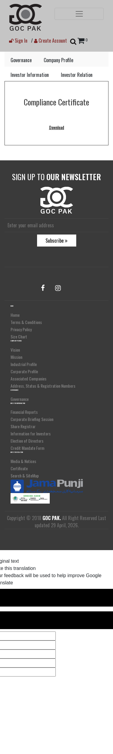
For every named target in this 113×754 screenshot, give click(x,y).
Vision (15, 350)
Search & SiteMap (25, 475)
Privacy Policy (21, 329)
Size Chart (19, 336)
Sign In (18, 40)
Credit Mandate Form (27, 448)
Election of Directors (27, 441)
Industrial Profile (24, 364)
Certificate (19, 468)
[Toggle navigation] (79, 14)
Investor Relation (77, 74)
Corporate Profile (24, 371)
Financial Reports (24, 412)
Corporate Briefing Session (32, 419)
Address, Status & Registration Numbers (43, 386)
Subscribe (56, 240)
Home (15, 315)
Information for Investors (31, 433)
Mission (16, 357)
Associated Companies (28, 378)
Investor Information (30, 74)
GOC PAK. (51, 518)
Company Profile (58, 60)
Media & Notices (23, 461)
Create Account (50, 40)
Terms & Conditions (26, 322)
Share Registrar (23, 426)
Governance (21, 60)
